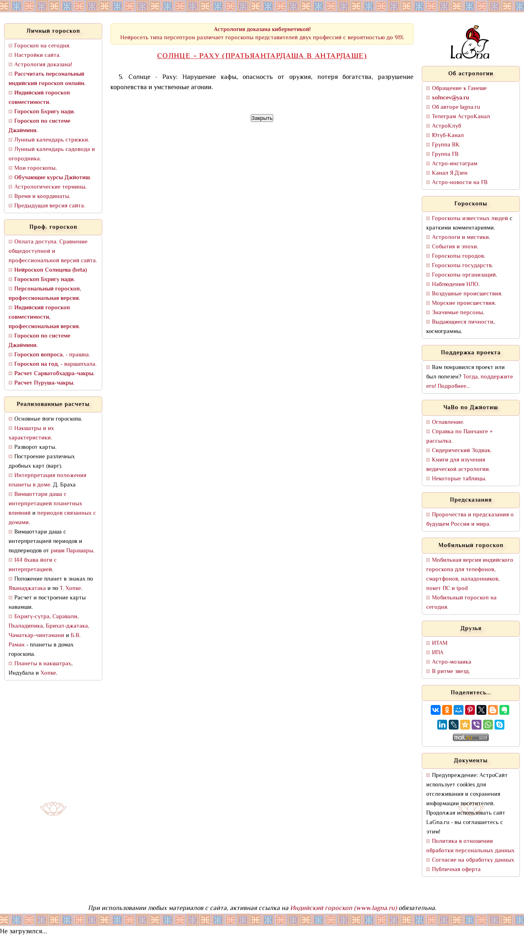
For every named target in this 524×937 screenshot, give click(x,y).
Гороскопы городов (458, 256)
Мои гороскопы (35, 168)
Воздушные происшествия (466, 294)
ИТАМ (440, 643)
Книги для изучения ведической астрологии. (458, 464)
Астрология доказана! (43, 65)
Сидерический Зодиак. (462, 450)
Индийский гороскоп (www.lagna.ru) (343, 908)
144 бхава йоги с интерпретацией (33, 565)
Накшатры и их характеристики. (31, 433)
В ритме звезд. (451, 671)
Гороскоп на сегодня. (42, 46)
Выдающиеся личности (462, 322)
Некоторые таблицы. (459, 479)
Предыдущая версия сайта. (49, 206)
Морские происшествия (463, 303)
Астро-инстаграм (454, 164)
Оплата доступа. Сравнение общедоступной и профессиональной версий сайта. (53, 251)
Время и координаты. (42, 196)
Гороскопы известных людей (470, 218)
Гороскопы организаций (464, 275)
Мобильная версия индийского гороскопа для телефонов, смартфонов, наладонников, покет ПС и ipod (469, 574)
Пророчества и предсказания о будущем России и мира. (470, 519)
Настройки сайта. (37, 55)
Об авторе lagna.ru (456, 107)
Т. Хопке (70, 588)
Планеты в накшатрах (42, 664)
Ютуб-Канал (448, 135)
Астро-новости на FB (460, 182)
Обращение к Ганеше (459, 88)
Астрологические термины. (50, 187)
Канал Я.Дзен (450, 173)
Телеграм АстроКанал (461, 117)
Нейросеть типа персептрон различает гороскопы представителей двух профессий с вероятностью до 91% (262, 34)
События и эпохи (454, 247)
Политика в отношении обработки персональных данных (470, 846)
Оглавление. (448, 422)
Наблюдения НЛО (455, 284)
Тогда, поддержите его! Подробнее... (469, 381)
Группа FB (445, 154)
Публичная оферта (456, 869)
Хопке (48, 673)
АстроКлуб (446, 126)
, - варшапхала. (55, 364)
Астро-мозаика (451, 662)
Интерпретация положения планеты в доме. (47, 480)
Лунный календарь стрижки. (51, 140)
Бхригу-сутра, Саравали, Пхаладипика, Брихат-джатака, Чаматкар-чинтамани (49, 626)
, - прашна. (52, 355)
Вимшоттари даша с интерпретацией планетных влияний (45, 504)
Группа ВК (446, 145)
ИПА (437, 653)
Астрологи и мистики (460, 237)
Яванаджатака (27, 588)
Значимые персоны (457, 313)
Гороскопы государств (462, 265)
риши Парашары (72, 551)
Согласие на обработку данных (473, 860)
